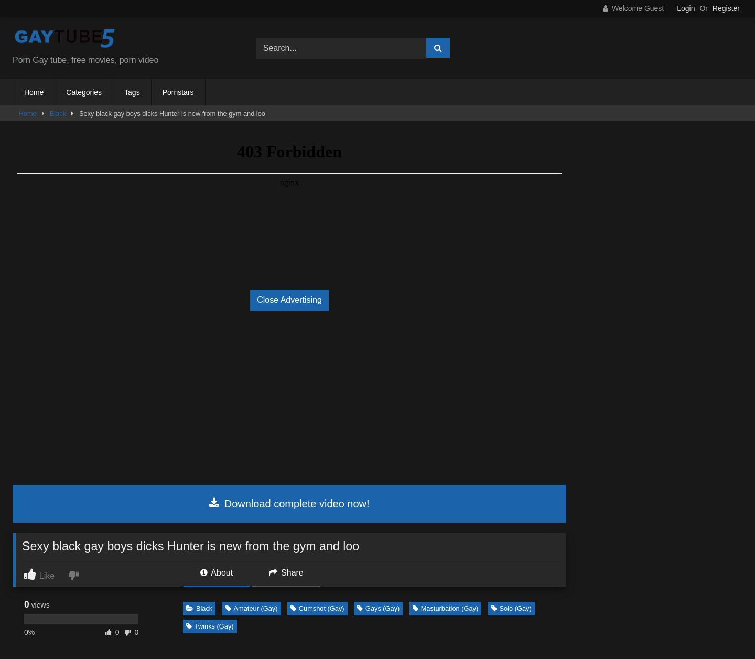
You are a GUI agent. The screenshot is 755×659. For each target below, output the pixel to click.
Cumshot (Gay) (317, 608)
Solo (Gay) (511, 608)
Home (34, 92)
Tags (132, 92)
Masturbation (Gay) (446, 608)
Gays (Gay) (378, 608)
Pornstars (178, 92)
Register (726, 8)
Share (286, 572)
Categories (84, 92)
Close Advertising (289, 299)
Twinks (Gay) (210, 626)
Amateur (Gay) (251, 608)
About (216, 572)
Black (58, 114)
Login (686, 8)
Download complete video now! (289, 503)
